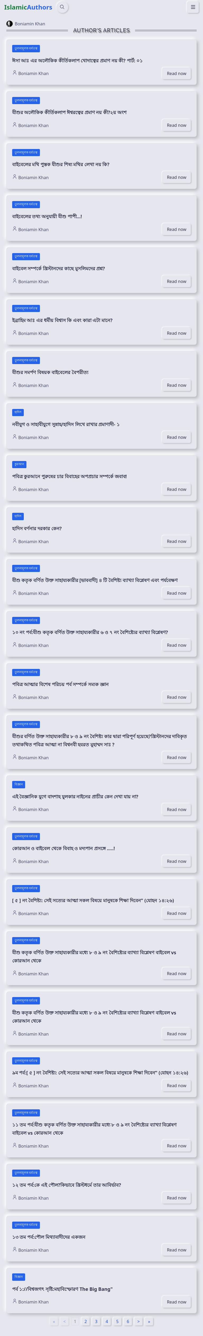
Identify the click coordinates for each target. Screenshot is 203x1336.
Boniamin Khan (30, 73)
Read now (176, 73)
